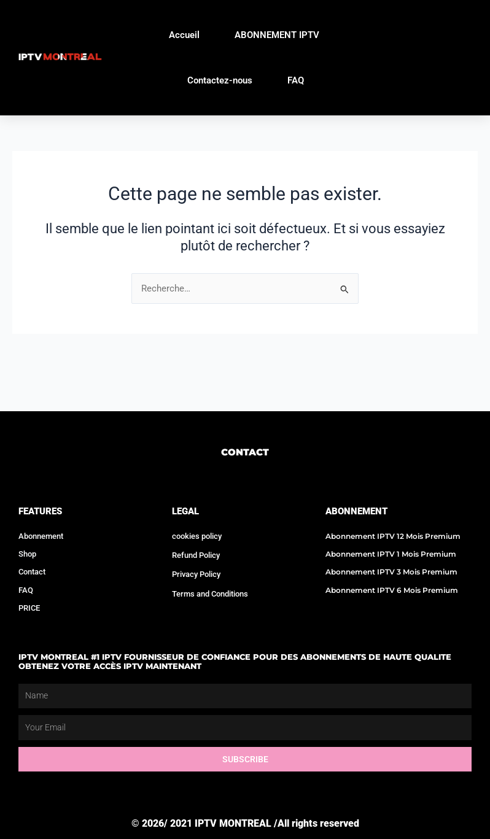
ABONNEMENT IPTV (277, 35)
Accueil (184, 35)
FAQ (295, 80)
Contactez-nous (219, 80)
